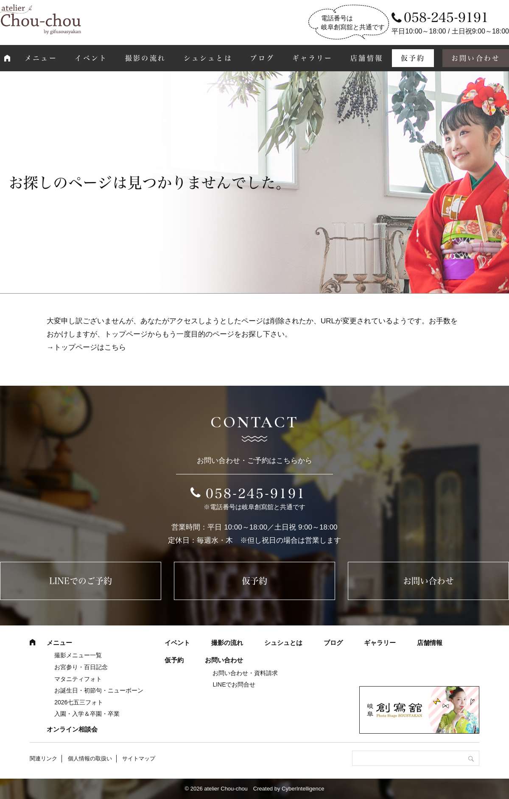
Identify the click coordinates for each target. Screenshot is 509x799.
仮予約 (413, 58)
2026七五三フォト (78, 702)
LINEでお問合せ (234, 684)
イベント (91, 58)
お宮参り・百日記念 (81, 667)
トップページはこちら (90, 347)
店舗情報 (366, 58)
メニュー (41, 58)
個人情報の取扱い (90, 758)
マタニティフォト (78, 679)
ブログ (262, 58)
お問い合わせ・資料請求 (245, 673)
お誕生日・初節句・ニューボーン (98, 690)
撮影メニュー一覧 (78, 655)
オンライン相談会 (72, 729)
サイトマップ (138, 758)
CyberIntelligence (303, 788)
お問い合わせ (428, 581)
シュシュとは (208, 58)
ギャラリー (312, 58)
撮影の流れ (145, 58)
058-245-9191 (256, 493)
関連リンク (43, 758)
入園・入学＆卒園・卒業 (87, 713)
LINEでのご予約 (80, 581)
